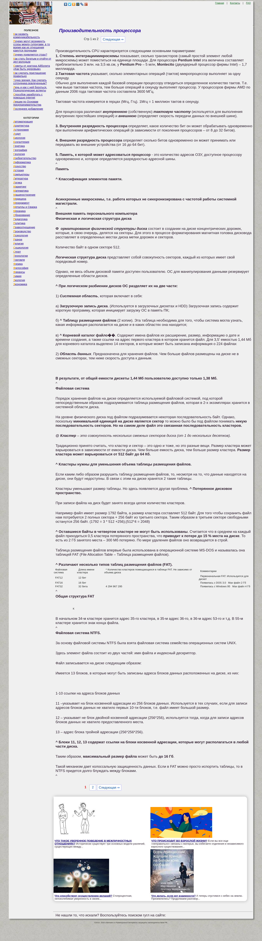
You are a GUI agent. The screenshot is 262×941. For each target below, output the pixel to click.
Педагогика (20, 219)
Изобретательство (24, 158)
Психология (20, 235)
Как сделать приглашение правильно (29, 74)
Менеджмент (21, 202)
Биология (19, 137)
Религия (18, 243)
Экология (19, 280)
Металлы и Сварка (25, 207)
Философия (20, 268)
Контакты (235, 3)
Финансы (19, 272)
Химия (17, 276)
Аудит (17, 133)
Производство (22, 231)
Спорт (17, 251)
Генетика (19, 146)
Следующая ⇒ (113, 39)
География (20, 150)
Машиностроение (24, 194)
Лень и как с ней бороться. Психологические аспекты (30, 89)
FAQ (248, 3)
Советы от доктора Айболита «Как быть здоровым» (31, 67)
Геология (19, 154)
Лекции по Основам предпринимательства (27, 103)
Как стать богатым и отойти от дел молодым (32, 60)
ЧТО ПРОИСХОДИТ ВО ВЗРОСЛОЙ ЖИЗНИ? (179, 840)
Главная (219, 3)
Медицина (19, 198)
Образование (21, 215)
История (18, 170)
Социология (20, 247)
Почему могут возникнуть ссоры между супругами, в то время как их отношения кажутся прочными (31, 46)
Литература (20, 178)
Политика (19, 223)
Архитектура (21, 125)
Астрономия (21, 129)
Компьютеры (21, 174)
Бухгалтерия (21, 141)
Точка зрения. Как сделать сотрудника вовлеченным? (30, 82)
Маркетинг (19, 186)
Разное (17, 239)
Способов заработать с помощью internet (28, 96)
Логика (17, 182)
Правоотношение (24, 227)
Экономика (20, 284)
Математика (21, 190)
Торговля (19, 259)
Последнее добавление (28, 108)
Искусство (19, 166)
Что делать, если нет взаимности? (173, 895)
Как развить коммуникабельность (26, 36)
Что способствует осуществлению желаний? (83, 895)
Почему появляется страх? (30, 54)
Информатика (22, 162)
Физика (18, 263)
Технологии (20, 255)
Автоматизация (23, 121)
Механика (19, 211)
